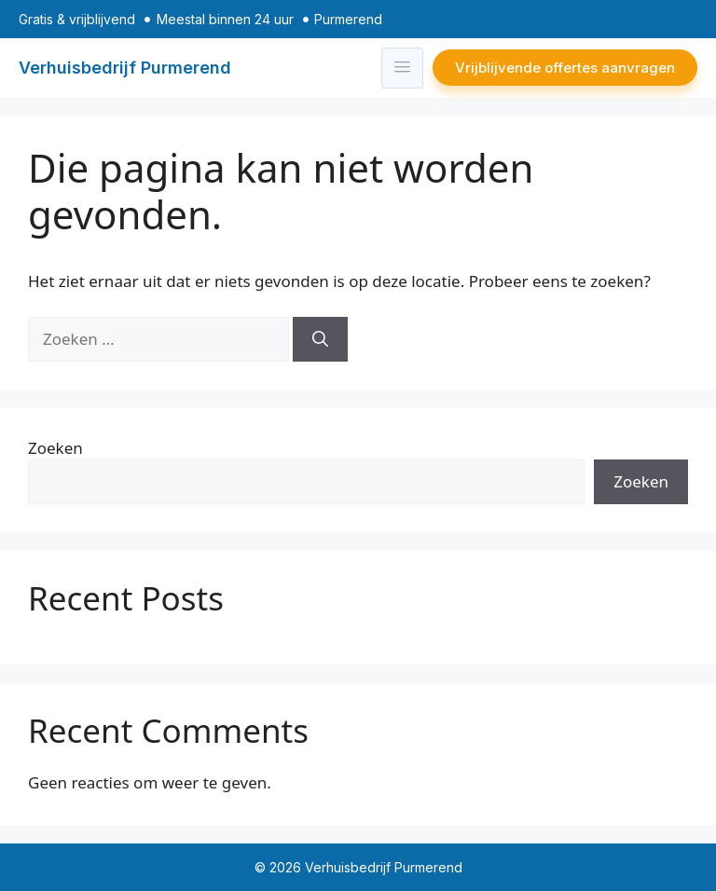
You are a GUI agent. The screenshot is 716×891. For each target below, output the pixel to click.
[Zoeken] (320, 339)
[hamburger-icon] (402, 68)
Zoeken (55, 448)
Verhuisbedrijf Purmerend (125, 67)
